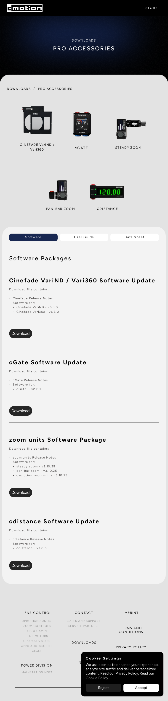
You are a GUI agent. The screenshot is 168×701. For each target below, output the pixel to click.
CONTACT (84, 613)
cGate (37, 651)
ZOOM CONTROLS (37, 626)
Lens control (36, 613)
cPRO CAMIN (37, 631)
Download (20, 333)
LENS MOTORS (37, 636)
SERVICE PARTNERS (84, 626)
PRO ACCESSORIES (55, 89)
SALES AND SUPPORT (84, 621)
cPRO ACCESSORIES (37, 646)
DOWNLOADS (19, 89)
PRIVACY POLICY (131, 647)
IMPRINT (131, 613)
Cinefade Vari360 (37, 641)
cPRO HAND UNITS (36, 621)
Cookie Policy (97, 678)
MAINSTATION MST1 (36, 672)
